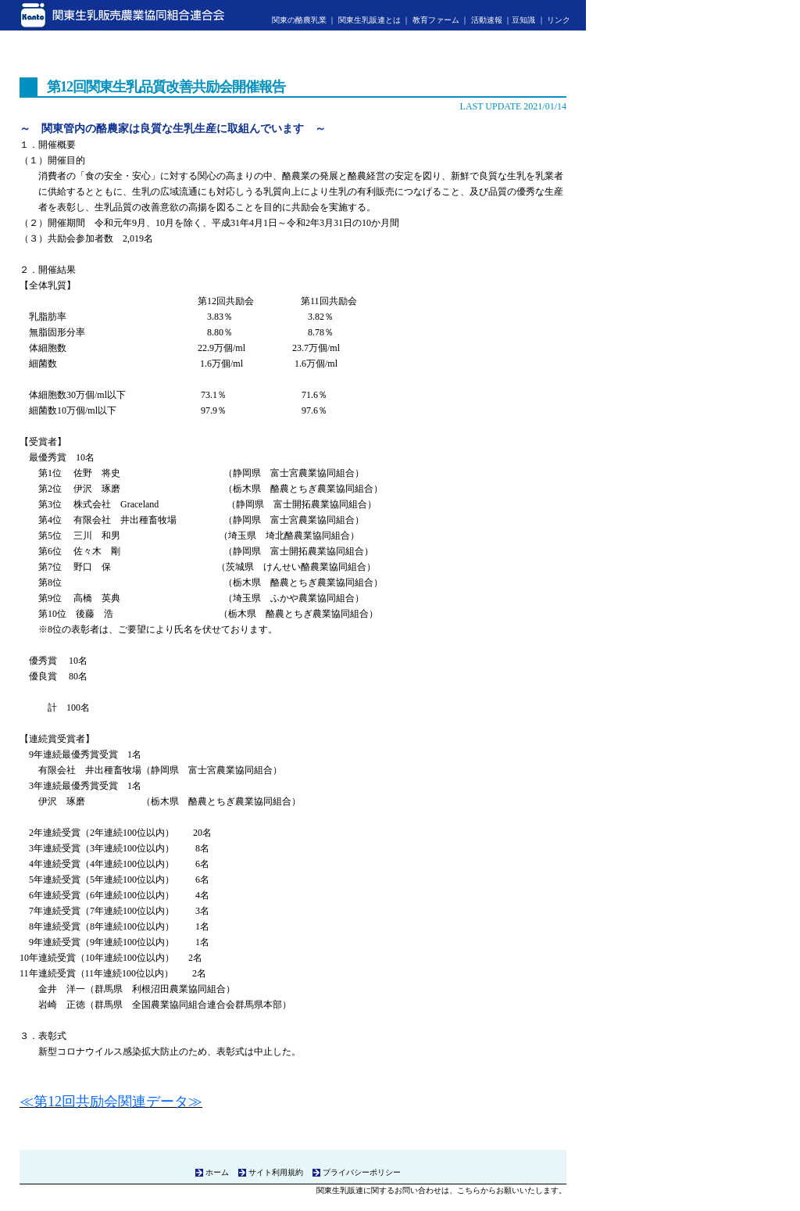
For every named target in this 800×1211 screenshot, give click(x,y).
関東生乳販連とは (369, 20)
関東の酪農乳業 (299, 20)
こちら (468, 1190)
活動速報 (486, 20)
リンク (558, 20)
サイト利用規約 (275, 1172)
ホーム (217, 1172)
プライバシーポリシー (362, 1172)
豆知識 (523, 20)
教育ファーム (435, 20)
